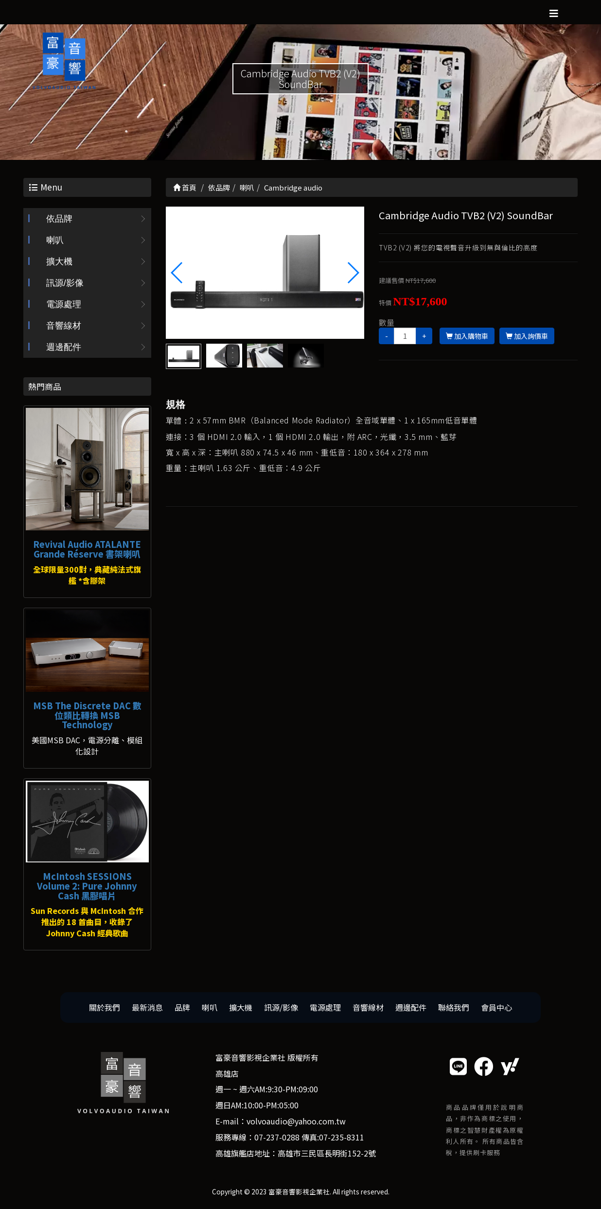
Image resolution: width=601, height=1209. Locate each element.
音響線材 (63, 326)
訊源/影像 (65, 283)
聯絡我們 (453, 1007)
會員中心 (496, 1007)
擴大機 (59, 261)
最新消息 (147, 1007)
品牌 (182, 1007)
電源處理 (63, 304)
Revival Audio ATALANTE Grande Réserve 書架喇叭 (87, 549)
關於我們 (104, 1007)
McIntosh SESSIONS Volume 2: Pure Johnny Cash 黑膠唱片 (87, 886)
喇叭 (55, 240)
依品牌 (59, 219)
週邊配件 (63, 347)
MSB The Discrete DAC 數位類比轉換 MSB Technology (87, 715)
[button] (352, 272)
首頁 (184, 187)
